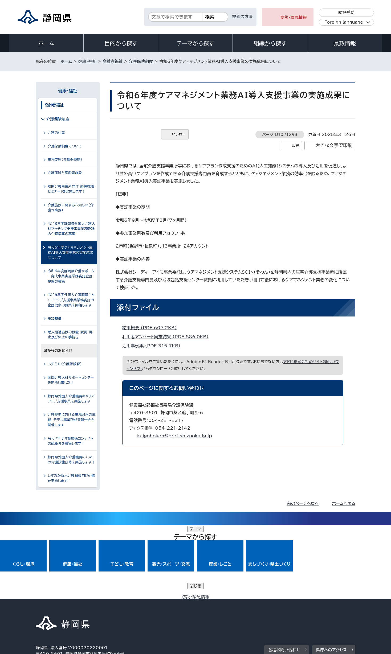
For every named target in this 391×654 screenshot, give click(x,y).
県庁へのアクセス (331, 576)
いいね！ (179, 134)
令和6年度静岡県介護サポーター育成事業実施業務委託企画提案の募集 (71, 276)
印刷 (295, 145)
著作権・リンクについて (60, 609)
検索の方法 (242, 17)
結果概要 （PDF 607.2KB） (151, 328)
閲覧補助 (346, 12)
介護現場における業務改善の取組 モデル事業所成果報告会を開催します (72, 420)
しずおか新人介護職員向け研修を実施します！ (71, 478)
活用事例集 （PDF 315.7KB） (153, 346)
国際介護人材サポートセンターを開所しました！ (71, 380)
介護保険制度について (65, 146)
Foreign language (343, 22)
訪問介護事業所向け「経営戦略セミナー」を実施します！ (71, 189)
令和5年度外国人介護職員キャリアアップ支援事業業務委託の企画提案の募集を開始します (71, 300)
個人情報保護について (120, 609)
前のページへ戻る (303, 503)
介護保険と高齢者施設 (65, 173)
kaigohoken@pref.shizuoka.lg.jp (174, 436)
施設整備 (55, 318)
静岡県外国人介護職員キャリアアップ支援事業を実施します (71, 398)
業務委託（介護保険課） (65, 159)
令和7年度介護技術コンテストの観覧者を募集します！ (70, 441)
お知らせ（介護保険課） (65, 364)
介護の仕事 (56, 132)
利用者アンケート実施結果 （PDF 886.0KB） (167, 337)
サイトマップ (330, 609)
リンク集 (293, 609)
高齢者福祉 (113, 61)
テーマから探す (195, 43)
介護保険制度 (141, 61)
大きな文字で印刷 (333, 145)
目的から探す (120, 43)
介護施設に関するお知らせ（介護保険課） (70, 207)
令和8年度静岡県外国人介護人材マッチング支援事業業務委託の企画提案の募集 (71, 229)
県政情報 (344, 43)
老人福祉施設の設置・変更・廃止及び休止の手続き (70, 334)
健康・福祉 (87, 61)
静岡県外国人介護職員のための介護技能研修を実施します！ (71, 459)
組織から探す (270, 43)
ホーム (46, 43)
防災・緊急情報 (293, 17)
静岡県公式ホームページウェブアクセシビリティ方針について (213, 609)
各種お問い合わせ (284, 576)
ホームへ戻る (343, 503)
